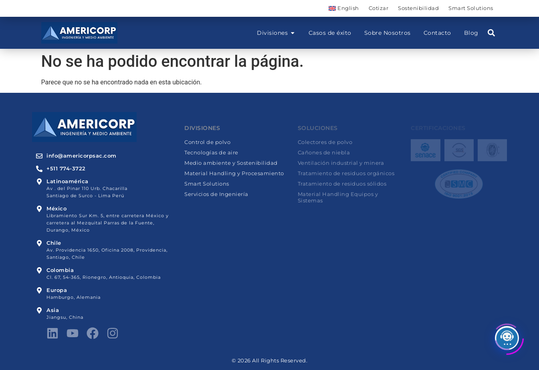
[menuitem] (343, 8)
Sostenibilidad (418, 8)
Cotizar (379, 8)
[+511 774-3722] (39, 169)
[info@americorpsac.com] (39, 156)
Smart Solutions (470, 8)
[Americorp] (79, 33)
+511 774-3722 (66, 169)
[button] (491, 33)
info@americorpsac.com (81, 156)
